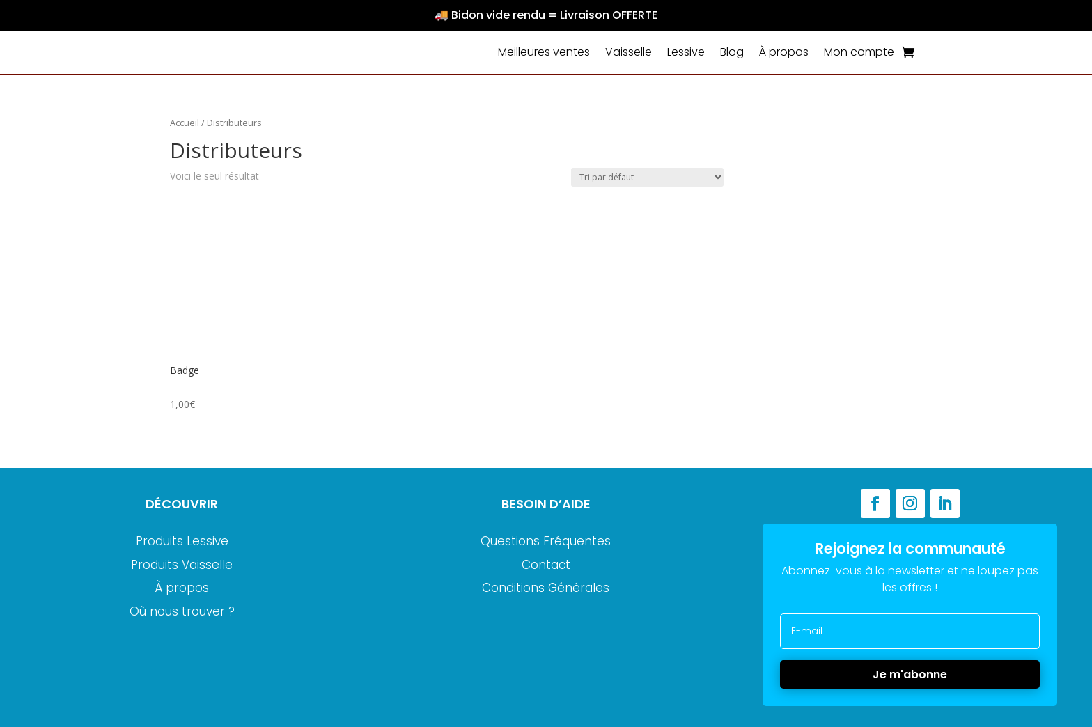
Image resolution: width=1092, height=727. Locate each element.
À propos (784, 52)
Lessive (686, 52)
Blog (732, 52)
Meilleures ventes (544, 52)
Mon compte (859, 52)
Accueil (184, 122)
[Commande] (647, 177)
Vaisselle (628, 52)
